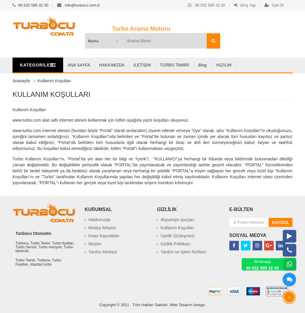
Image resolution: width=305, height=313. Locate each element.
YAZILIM (253, 65)
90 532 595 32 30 (33, 5)
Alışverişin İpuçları (177, 219)
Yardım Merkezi (102, 252)
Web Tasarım (181, 305)
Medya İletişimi (102, 227)
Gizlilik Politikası (175, 243)
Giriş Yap (245, 5)
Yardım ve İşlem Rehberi (183, 252)
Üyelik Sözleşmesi (177, 235)
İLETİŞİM (172, 65)
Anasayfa (21, 80)
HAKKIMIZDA (142, 65)
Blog (232, 65)
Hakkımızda (99, 219)
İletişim (95, 243)
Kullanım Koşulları (177, 227)
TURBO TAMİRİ (204, 65)
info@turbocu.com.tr (82, 5)
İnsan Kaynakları (103, 235)
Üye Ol (274, 5)
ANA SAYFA (108, 65)
